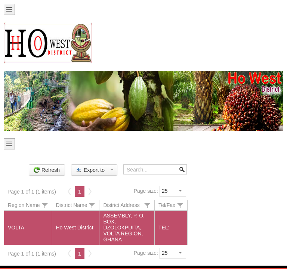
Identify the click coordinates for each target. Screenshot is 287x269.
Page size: (146, 191)
